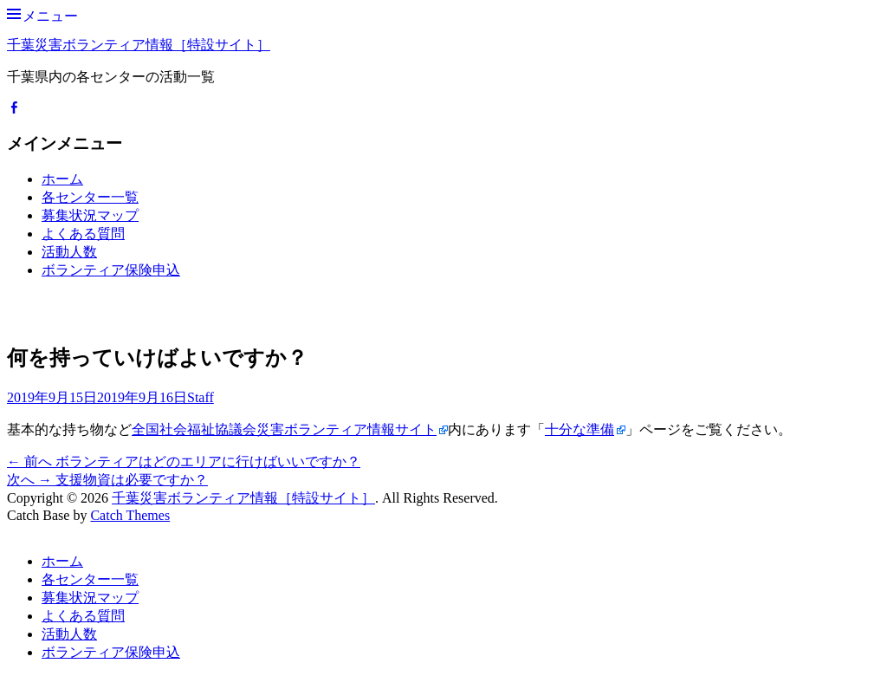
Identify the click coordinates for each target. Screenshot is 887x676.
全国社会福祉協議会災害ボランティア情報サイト (284, 429)
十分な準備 (579, 429)
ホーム (62, 179)
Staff (200, 397)
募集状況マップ (90, 215)
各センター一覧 (90, 197)
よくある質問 (83, 233)
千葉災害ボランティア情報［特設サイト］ (138, 44)
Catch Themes (130, 515)
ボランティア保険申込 (111, 270)
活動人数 (69, 251)
